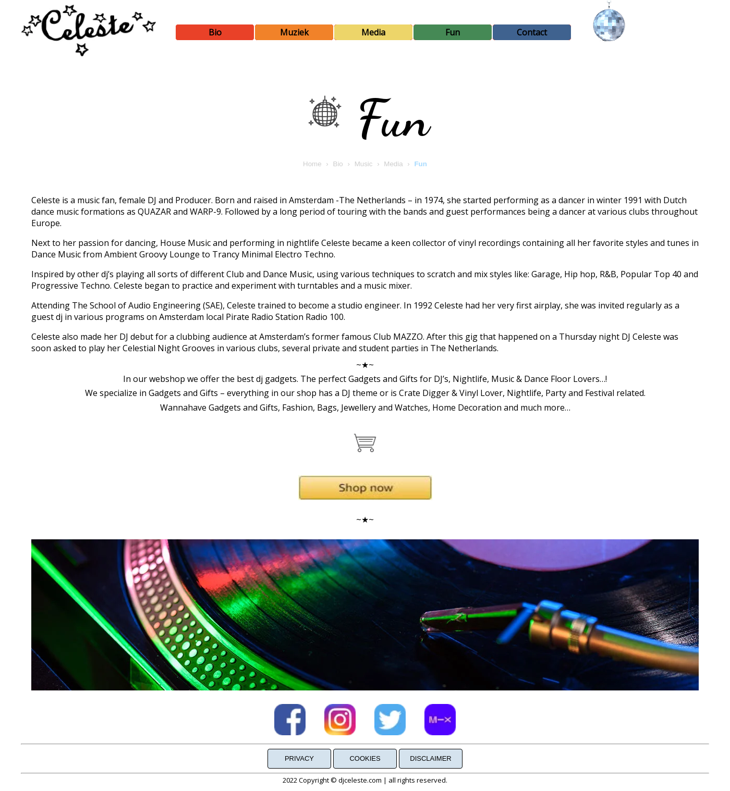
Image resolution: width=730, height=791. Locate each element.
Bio (215, 32)
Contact (532, 32)
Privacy (299, 758)
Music (364, 164)
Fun (452, 32)
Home (312, 164)
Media (373, 32)
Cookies (364, 758)
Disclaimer (430, 758)
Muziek (294, 32)
